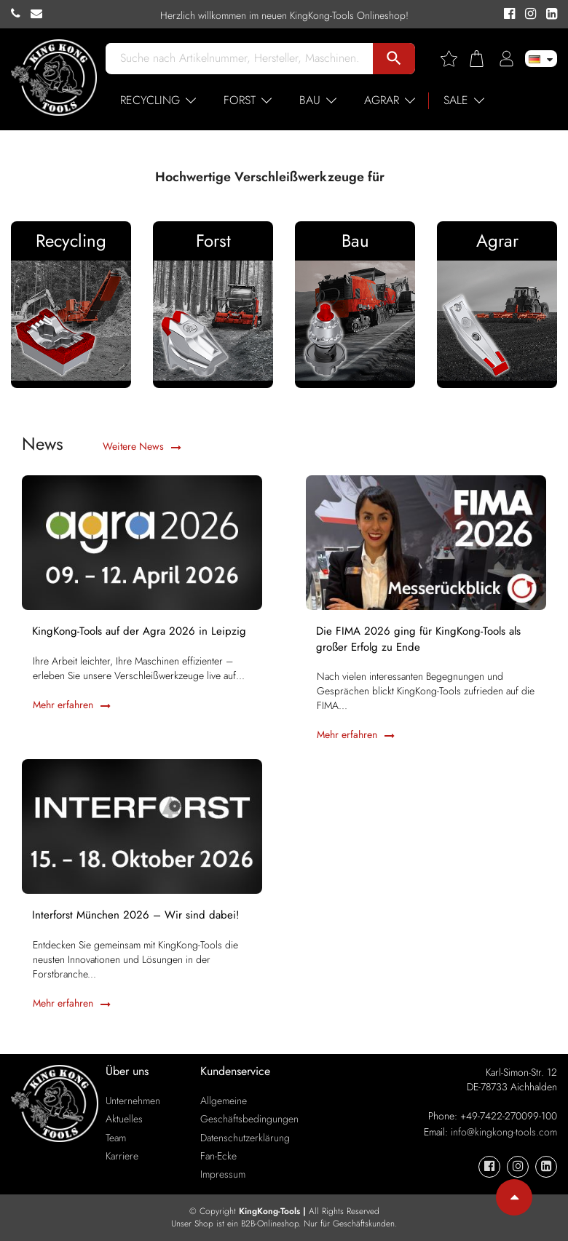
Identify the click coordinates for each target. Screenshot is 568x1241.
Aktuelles (124, 1118)
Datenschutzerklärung (245, 1137)
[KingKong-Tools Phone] (21, 14)
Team (116, 1137)
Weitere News (142, 446)
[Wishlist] (454, 58)
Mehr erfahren (72, 705)
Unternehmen (133, 1100)
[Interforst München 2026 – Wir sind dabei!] (142, 824)
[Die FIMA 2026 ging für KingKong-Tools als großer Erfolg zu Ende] (426, 541)
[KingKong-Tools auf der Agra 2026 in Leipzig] (142, 541)
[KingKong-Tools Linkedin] (548, 14)
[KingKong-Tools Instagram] (528, 14)
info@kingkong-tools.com (504, 1132)
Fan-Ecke (218, 1156)
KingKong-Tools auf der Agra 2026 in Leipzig (140, 632)
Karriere (122, 1156)
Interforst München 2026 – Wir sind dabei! (136, 916)
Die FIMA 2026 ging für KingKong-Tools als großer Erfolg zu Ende (419, 640)
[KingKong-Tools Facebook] (507, 14)
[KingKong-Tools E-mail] (40, 14)
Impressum (222, 1174)
